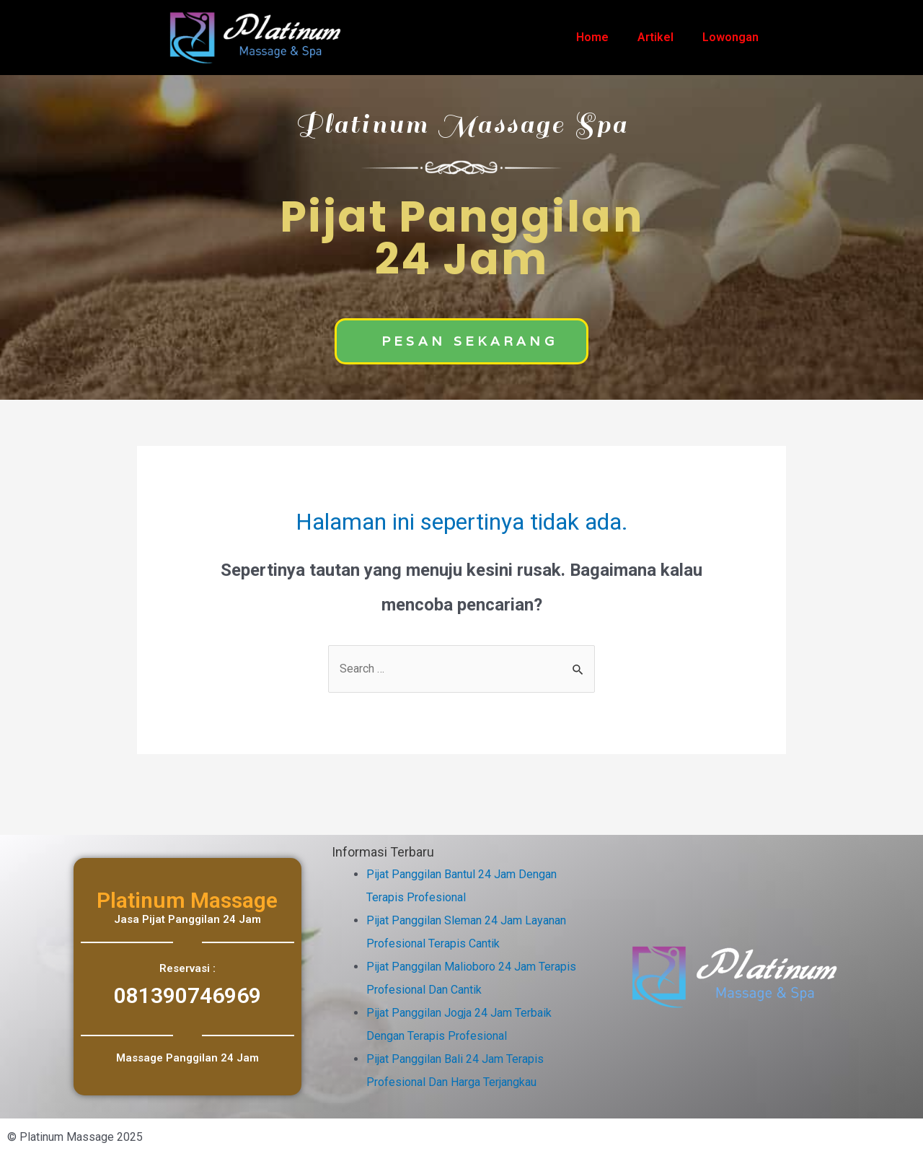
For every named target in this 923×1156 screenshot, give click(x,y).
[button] (461, 341)
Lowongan (730, 37)
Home (592, 37)
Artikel (655, 37)
